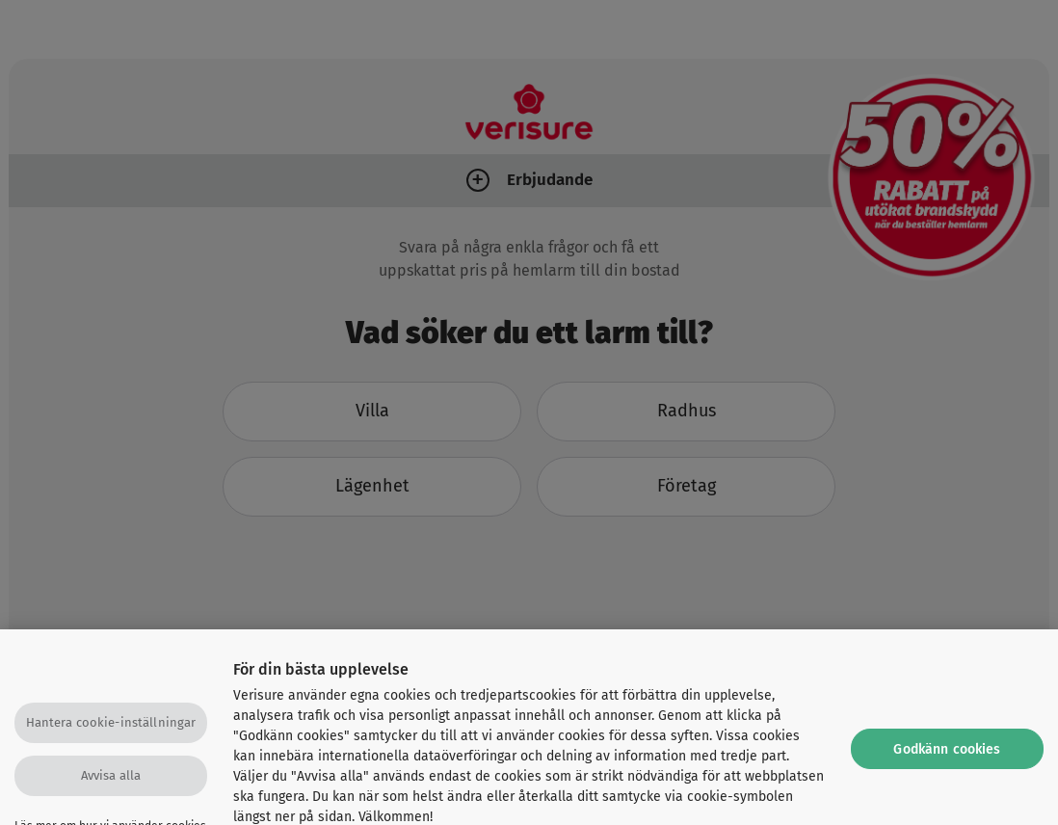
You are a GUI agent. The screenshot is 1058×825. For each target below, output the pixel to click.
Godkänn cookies (946, 757)
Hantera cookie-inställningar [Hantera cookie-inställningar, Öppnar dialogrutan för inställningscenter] (111, 729)
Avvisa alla (111, 782)
